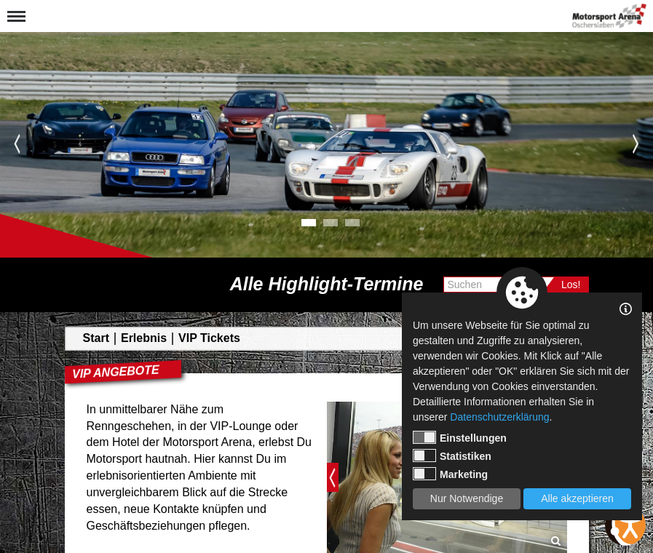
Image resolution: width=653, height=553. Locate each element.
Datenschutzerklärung (499, 417)
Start (96, 338)
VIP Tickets (209, 338)
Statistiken (452, 455)
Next (636, 143)
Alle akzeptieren (577, 498)
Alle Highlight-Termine (327, 284)
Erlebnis (144, 338)
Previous (17, 143)
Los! (570, 284)
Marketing (450, 473)
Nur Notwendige (466, 498)
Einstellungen (460, 437)
